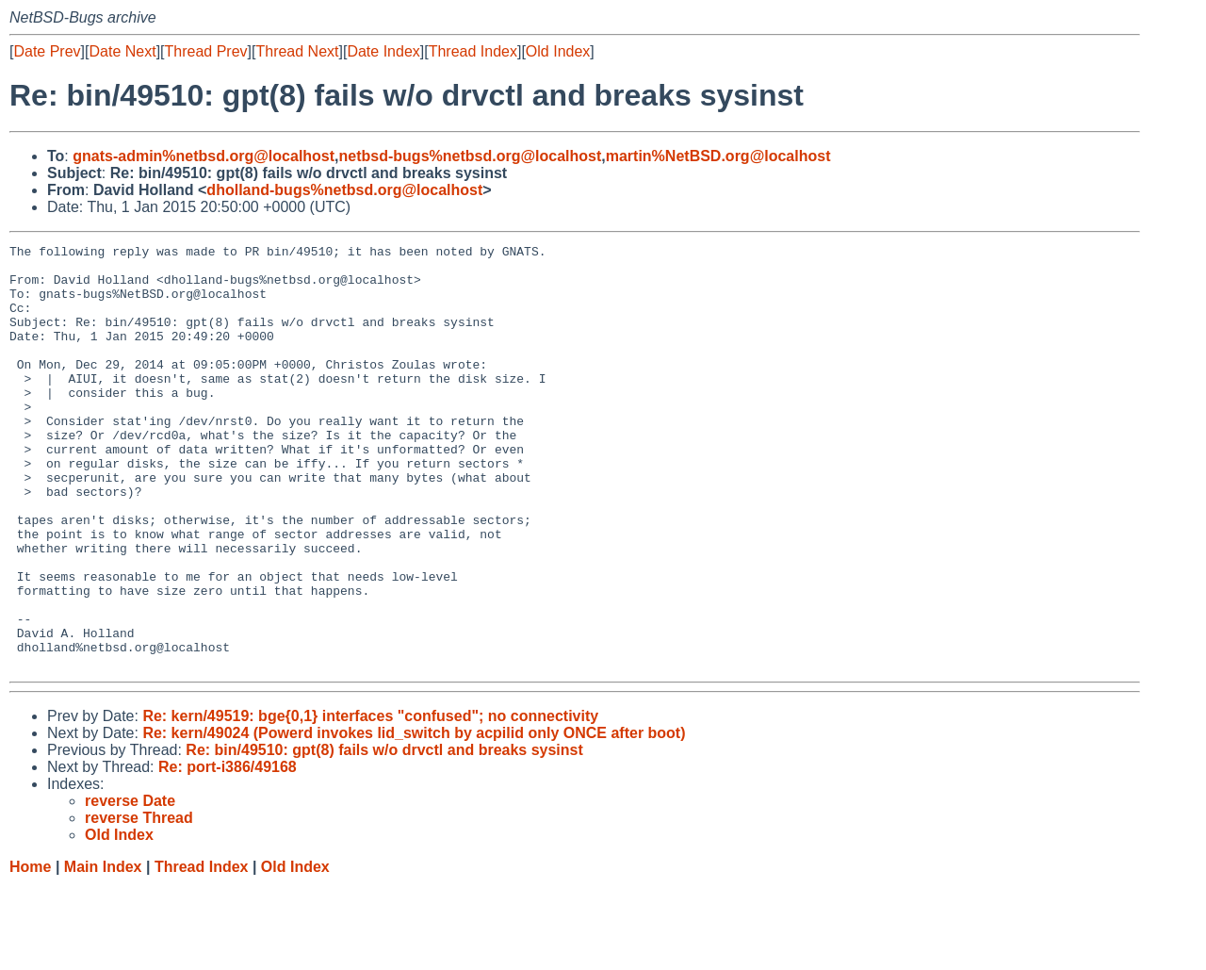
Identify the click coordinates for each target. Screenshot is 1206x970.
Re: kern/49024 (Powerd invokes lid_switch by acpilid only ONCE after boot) (413, 818)
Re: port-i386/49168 (227, 852)
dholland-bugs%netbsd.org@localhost (344, 190)
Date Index (383, 51)
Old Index (558, 51)
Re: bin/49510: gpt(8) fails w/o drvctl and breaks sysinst (384, 835)
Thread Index (473, 51)
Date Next (122, 51)
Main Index (103, 952)
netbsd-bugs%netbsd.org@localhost (470, 156)
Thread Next (296, 51)
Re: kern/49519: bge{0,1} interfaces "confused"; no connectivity (370, 801)
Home (30, 952)
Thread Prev (206, 51)
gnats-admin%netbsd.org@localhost (203, 156)
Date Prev (46, 51)
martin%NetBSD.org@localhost (718, 156)
